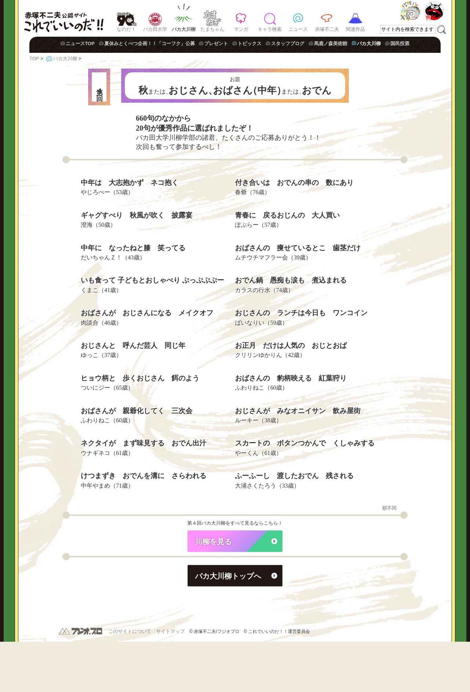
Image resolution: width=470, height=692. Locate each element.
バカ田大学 (155, 29)
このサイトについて (129, 681)
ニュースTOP (80, 43)
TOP (34, 58)
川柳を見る (213, 592)
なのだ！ (126, 29)
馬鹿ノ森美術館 (330, 43)
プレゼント (216, 43)
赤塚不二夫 (327, 29)
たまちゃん (212, 29)
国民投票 (399, 43)
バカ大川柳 (184, 29)
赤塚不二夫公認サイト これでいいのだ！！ (64, 18)
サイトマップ (170, 681)
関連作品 (355, 29)
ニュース (298, 29)
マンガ (241, 29)
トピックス (249, 43)
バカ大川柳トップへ (228, 626)
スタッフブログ (287, 43)
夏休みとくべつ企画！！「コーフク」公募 (149, 43)
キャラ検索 (270, 29)
